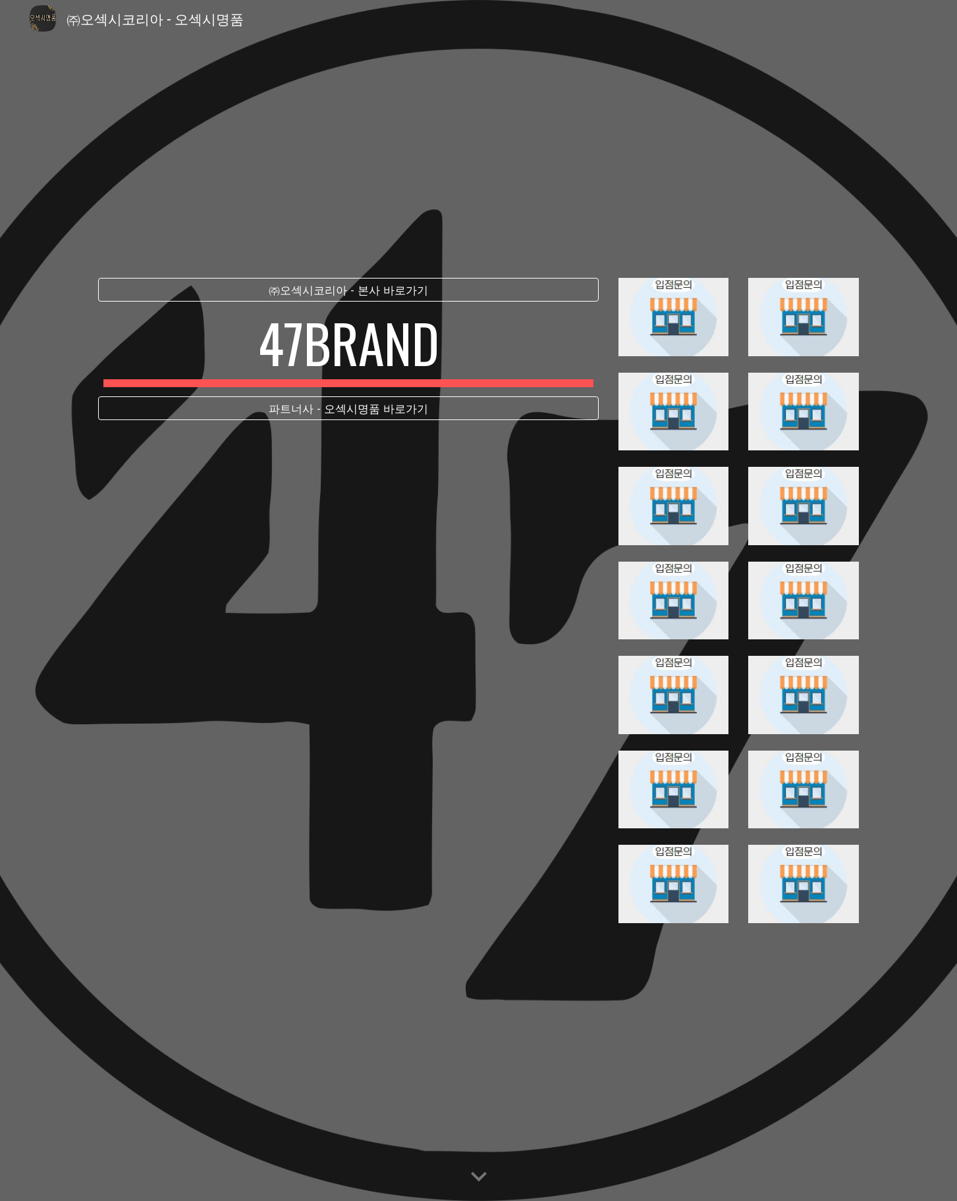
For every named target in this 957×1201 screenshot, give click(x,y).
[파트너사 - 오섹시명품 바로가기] (348, 408)
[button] (479, 1177)
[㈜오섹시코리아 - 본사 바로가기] (348, 290)
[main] (348, 349)
